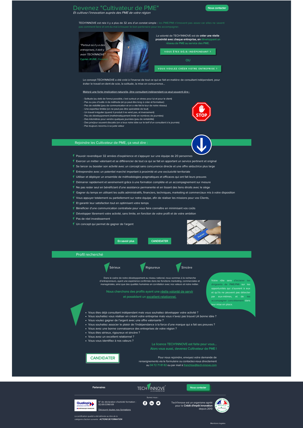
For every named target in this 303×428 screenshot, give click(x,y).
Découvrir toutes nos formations (114, 409)
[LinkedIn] (151, 403)
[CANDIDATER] (159, 241)
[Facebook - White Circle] (145, 403)
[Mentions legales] (217, 423)
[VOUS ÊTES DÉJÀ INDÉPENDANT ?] (188, 51)
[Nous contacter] (217, 8)
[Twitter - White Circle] (158, 403)
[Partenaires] (98, 387)
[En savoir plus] (125, 241)
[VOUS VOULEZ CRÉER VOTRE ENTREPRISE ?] (187, 68)
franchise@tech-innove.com (200, 365)
